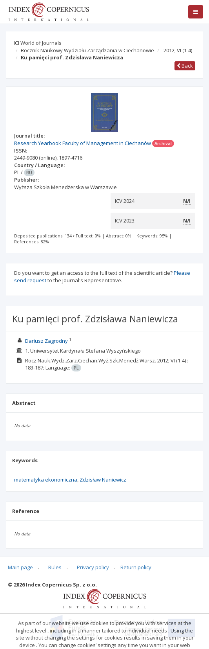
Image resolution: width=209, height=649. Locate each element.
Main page (20, 567)
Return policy (135, 567)
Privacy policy (93, 567)
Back (185, 65)
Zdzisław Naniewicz (103, 479)
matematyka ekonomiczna (45, 479)
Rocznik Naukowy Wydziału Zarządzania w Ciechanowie (87, 50)
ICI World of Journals (38, 42)
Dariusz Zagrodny (46, 340)
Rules (55, 567)
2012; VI (178, 50)
